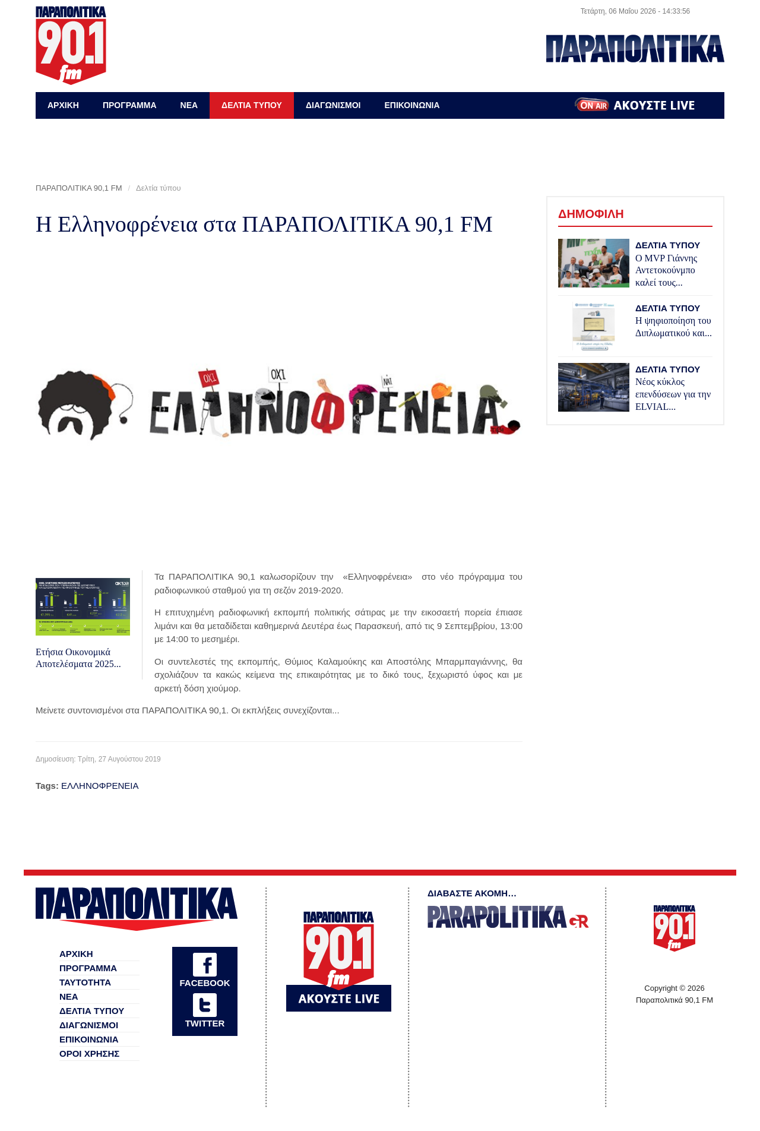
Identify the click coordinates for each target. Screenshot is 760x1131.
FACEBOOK (204, 983)
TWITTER (205, 1023)
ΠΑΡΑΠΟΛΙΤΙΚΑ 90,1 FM (79, 188)
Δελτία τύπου (158, 188)
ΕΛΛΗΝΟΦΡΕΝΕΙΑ (99, 786)
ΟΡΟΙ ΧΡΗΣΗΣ (89, 1053)
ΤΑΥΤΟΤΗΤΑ (85, 982)
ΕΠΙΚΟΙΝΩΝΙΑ (411, 105)
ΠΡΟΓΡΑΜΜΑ (130, 105)
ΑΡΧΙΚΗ (63, 105)
